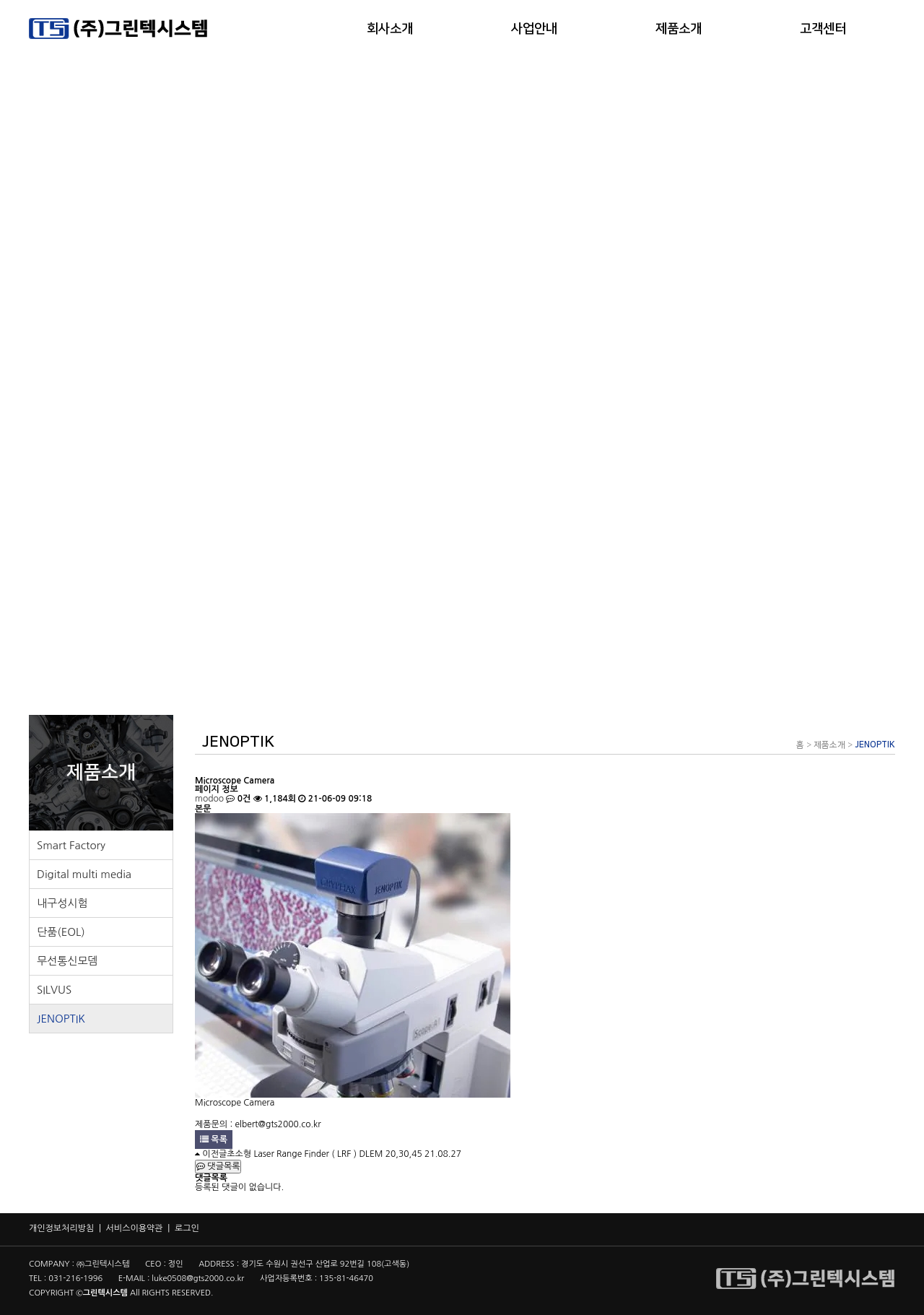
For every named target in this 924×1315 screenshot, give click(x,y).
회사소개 (390, 29)
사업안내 (534, 29)
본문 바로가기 (0, 0)
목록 (213, 1139)
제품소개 (678, 29)
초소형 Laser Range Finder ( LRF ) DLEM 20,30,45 (324, 1154)
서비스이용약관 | (140, 1228)
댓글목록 (218, 1166)
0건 (238, 798)
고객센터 (823, 29)
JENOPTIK (875, 745)
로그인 (187, 1228)
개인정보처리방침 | (67, 1228)
